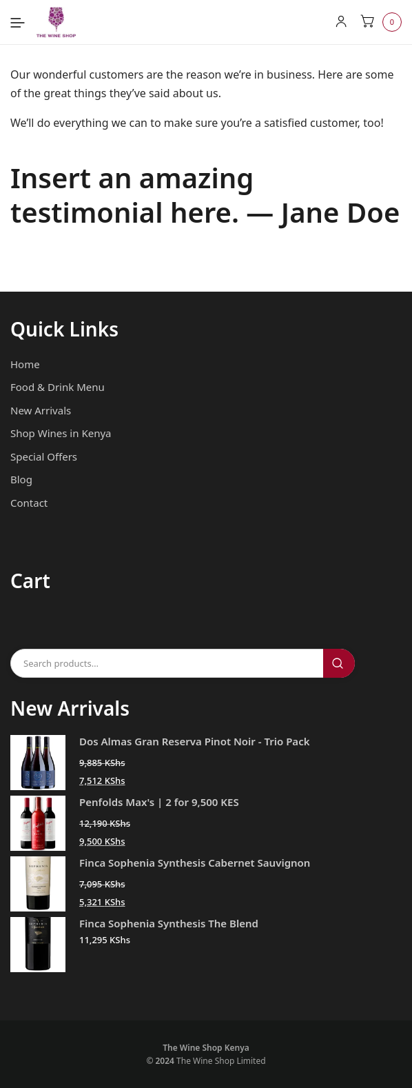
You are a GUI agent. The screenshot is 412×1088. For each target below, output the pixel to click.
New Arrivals (40, 410)
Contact (29, 503)
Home (25, 364)
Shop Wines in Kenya (60, 433)
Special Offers (43, 456)
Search (339, 663)
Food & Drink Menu (57, 387)
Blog (21, 479)
